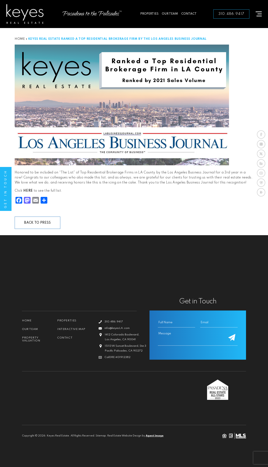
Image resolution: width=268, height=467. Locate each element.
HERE (28, 190)
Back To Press (37, 223)
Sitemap (101, 436)
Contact (189, 13)
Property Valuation (31, 339)
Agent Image (155, 436)
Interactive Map (71, 329)
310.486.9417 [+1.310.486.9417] (231, 14)
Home (26, 320)
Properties (149, 13)
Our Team (170, 13)
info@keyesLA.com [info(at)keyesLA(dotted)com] (117, 328)
